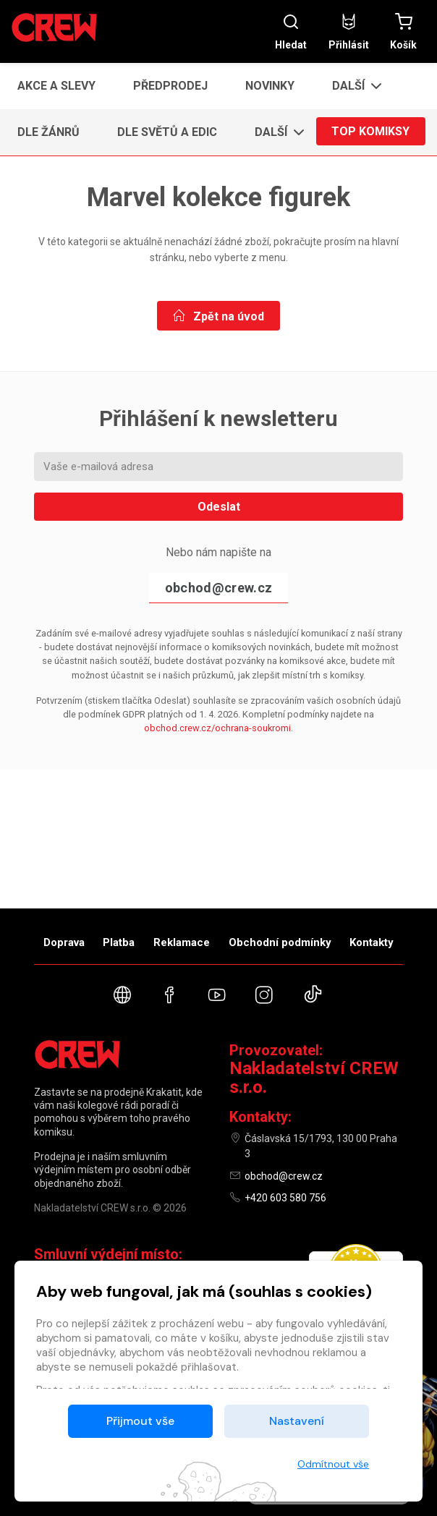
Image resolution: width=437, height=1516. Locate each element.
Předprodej (170, 86)
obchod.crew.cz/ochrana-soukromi (217, 728)
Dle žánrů (48, 132)
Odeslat (219, 507)
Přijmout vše (140, 1420)
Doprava (64, 942)
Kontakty (371, 942)
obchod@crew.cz (218, 587)
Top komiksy (370, 132)
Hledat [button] (291, 31)
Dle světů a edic (167, 132)
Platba (119, 942)
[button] (353, 86)
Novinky (269, 86)
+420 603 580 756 (285, 1198)
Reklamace (181, 942)
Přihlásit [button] (348, 31)
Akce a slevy (56, 86)
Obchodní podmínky (280, 942)
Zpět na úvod (218, 316)
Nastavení (296, 1420)
